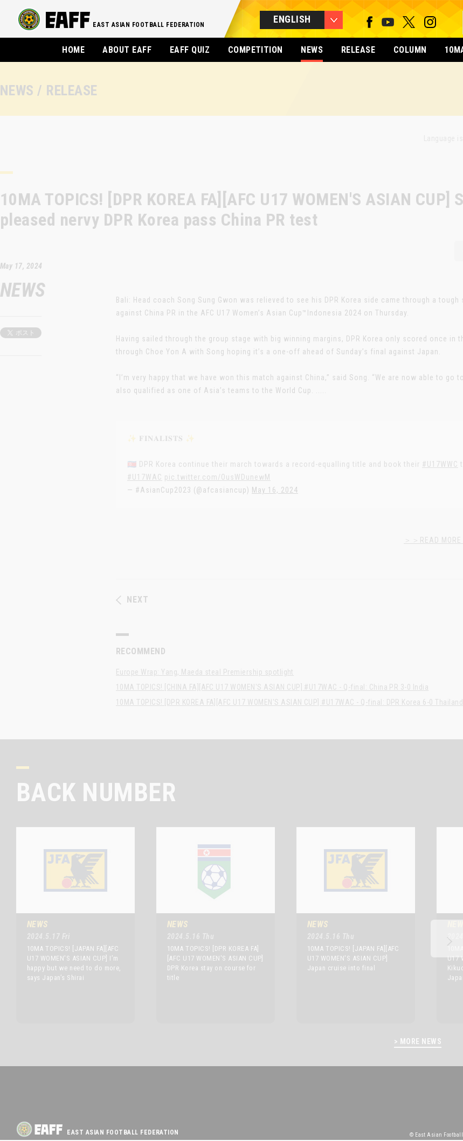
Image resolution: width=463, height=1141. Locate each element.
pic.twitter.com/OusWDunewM (217, 477)
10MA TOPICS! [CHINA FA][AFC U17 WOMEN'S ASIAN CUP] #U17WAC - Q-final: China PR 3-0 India (272, 687)
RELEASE (358, 50)
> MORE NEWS (417, 1042)
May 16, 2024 (275, 490)
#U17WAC (144, 477)
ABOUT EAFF (126, 50)
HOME (73, 50)
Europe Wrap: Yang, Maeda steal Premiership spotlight (205, 672)
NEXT (132, 600)
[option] (67, 925)
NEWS (312, 50)
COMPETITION (255, 50)
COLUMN (410, 50)
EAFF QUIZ (190, 50)
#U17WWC (440, 464)
